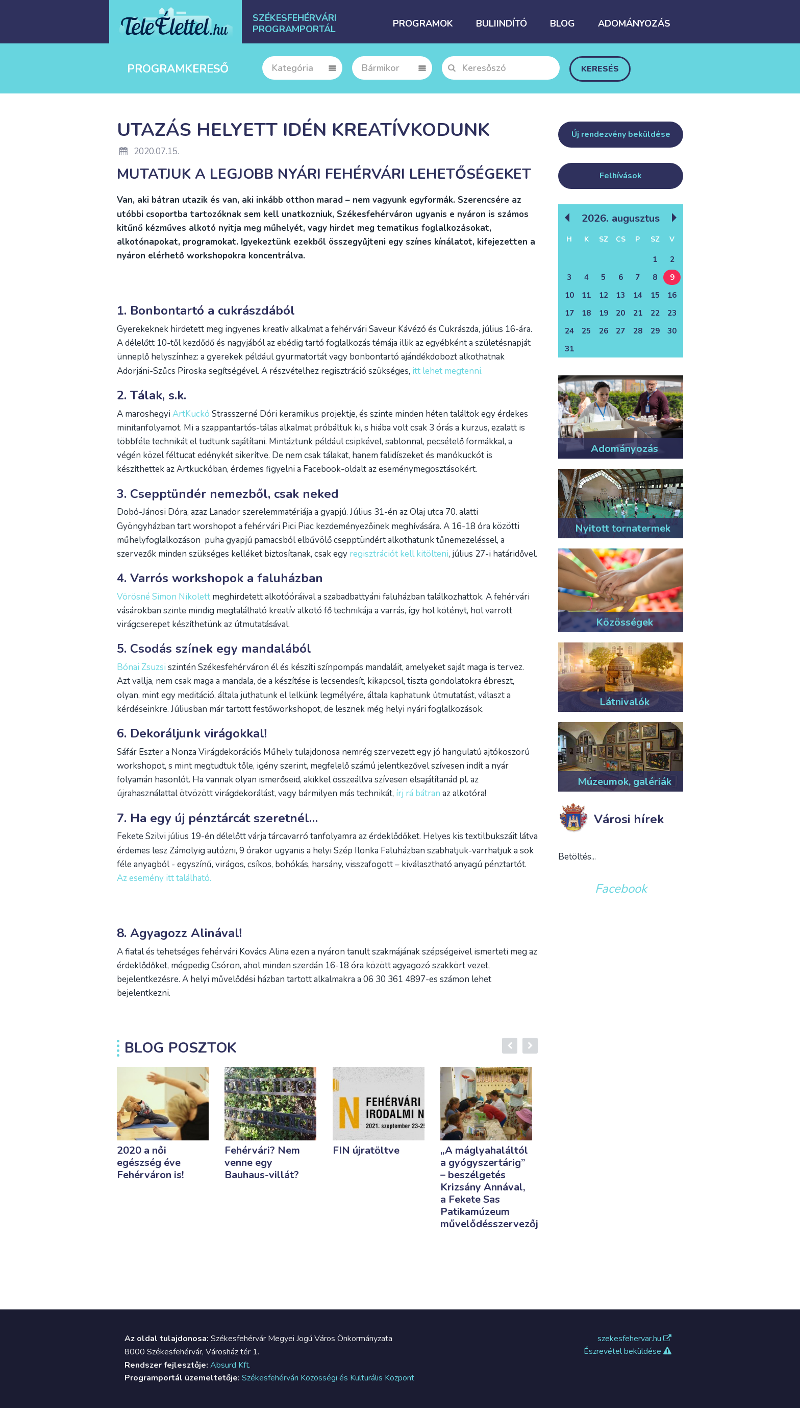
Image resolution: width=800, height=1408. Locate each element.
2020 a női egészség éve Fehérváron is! (150, 1162)
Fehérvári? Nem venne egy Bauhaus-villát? (262, 1162)
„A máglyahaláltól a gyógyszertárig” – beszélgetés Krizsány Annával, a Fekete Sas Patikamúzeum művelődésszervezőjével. (500, 1187)
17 (569, 313)
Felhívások (620, 175)
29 (655, 331)
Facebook (621, 888)
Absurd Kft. (230, 1365)
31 (569, 349)
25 (586, 331)
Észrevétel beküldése (627, 1351)
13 (620, 295)
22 (655, 313)
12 (603, 295)
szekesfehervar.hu (634, 1338)
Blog (562, 23)
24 (569, 331)
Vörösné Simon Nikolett (163, 597)
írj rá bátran (418, 793)
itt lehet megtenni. (447, 371)
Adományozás (634, 23)
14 (637, 295)
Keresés (600, 69)
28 (637, 331)
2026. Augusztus (621, 218)
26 (603, 331)
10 (569, 295)
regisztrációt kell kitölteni (398, 554)
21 (637, 313)
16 (672, 295)
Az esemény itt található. (164, 878)
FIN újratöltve (366, 1150)
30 (672, 331)
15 (655, 295)
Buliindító (501, 23)
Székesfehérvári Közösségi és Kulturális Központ (328, 1377)
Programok (423, 23)
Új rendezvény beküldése (620, 134)
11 (586, 295)
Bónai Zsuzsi (141, 667)
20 (620, 313)
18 (586, 313)
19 (603, 313)
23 (672, 313)
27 (620, 331)
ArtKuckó (192, 414)
